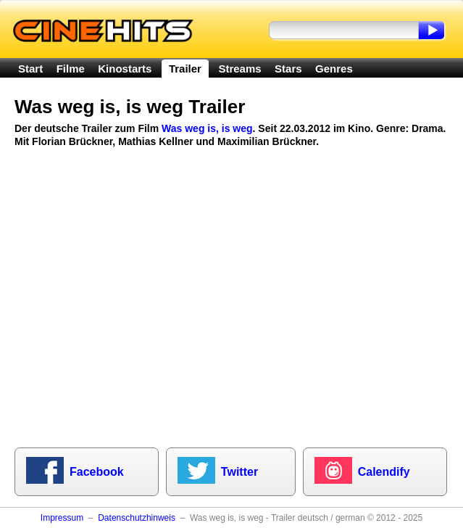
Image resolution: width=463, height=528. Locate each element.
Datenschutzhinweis (136, 518)
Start (30, 68)
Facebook (97, 472)
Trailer (185, 68)
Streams (239, 68)
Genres (334, 68)
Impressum (62, 518)
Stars (288, 68)
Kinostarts (124, 68)
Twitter (239, 472)
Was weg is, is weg (207, 128)
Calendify (384, 472)
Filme (71, 68)
